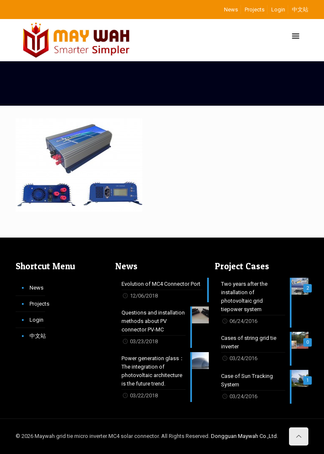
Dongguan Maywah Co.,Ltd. (244, 436)
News (231, 9)
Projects (255, 9)
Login (278, 9)
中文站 (300, 9)
